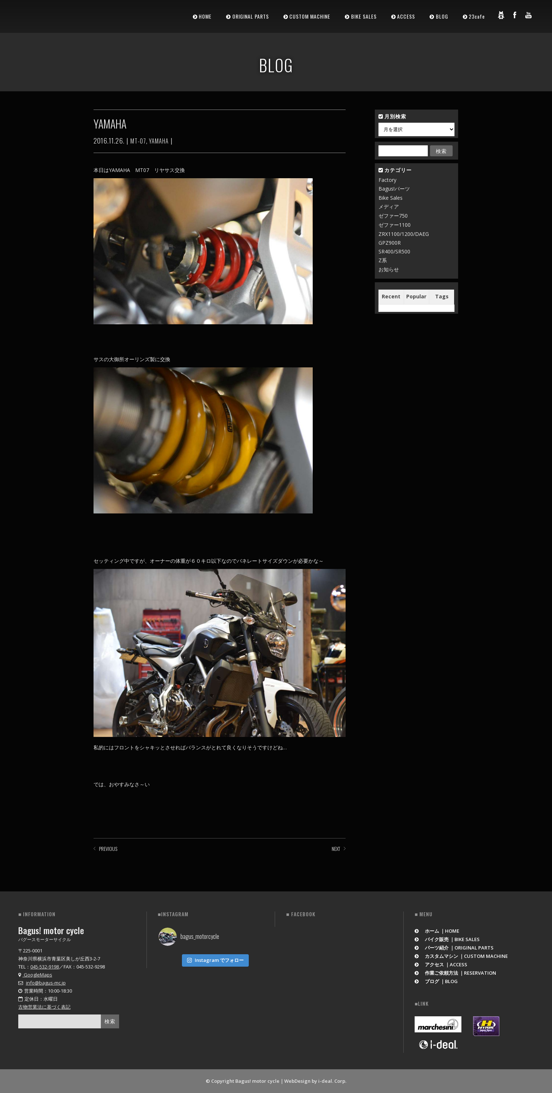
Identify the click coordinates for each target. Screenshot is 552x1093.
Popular (416, 296)
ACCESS (406, 16)
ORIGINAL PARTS (250, 16)
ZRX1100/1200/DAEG (403, 233)
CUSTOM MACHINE (309, 16)
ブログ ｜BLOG (436, 981)
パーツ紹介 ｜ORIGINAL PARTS (454, 947)
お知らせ (388, 269)
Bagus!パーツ (394, 188)
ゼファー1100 (394, 224)
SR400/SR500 (394, 251)
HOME (205, 16)
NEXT (336, 848)
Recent (391, 296)
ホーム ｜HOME (437, 931)
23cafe (477, 16)
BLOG (442, 16)
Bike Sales (390, 197)
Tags (442, 296)
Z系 (382, 260)
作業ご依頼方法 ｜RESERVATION (455, 973)
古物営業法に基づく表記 (44, 1007)
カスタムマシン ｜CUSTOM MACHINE (461, 956)
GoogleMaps (35, 974)
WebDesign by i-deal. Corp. (315, 1081)
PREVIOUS (108, 848)
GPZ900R (389, 242)
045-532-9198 (44, 966)
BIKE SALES (364, 16)
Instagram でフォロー (215, 960)
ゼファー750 (393, 215)
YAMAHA (159, 141)
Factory (387, 179)
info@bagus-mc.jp (46, 982)
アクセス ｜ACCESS (441, 964)
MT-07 (138, 141)
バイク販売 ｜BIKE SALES (447, 939)
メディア (388, 206)
